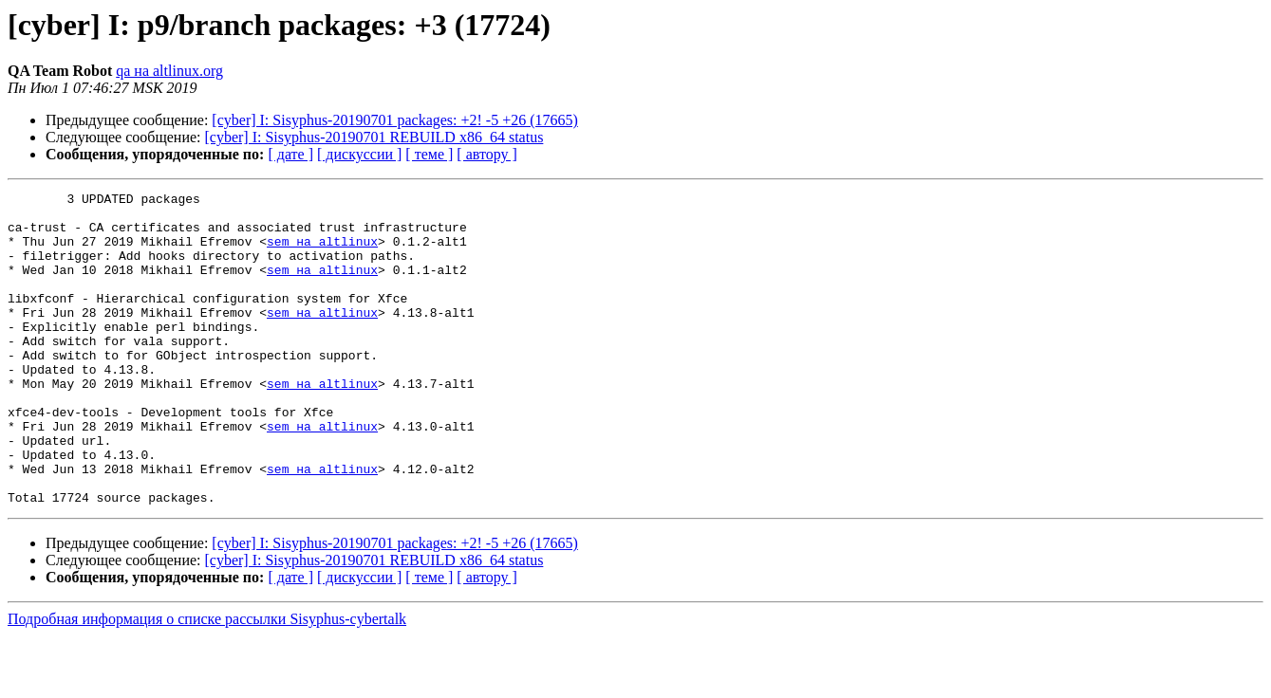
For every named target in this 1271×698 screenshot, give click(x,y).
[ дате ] (290, 154)
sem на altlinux (322, 252)
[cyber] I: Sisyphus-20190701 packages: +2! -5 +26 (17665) (395, 120)
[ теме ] (429, 154)
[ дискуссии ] (359, 154)
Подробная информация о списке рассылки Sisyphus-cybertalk (207, 681)
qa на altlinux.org (169, 71)
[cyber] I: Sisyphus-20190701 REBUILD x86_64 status (374, 137)
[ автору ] (486, 154)
